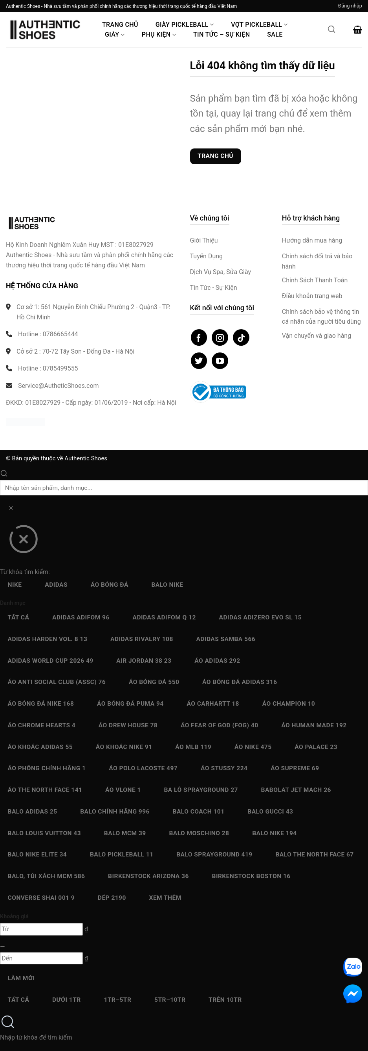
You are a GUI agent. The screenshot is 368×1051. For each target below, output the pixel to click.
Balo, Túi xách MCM (46, 876)
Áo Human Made (313, 725)
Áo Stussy (224, 768)
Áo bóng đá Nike (41, 703)
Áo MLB (193, 747)
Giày (114, 34)
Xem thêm (165, 897)
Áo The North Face (45, 789)
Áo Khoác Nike (124, 747)
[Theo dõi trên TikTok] (241, 337)
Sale (274, 34)
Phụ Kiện (159, 34)
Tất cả (18, 617)
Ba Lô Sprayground (201, 789)
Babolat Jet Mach (296, 789)
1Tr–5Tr (117, 999)
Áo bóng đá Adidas (239, 682)
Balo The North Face (314, 854)
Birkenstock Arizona (148, 876)
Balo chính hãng (115, 811)
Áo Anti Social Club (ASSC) (57, 682)
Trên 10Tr (225, 999)
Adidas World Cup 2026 (50, 660)
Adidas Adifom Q (164, 617)
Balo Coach (199, 811)
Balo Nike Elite (37, 854)
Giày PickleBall (185, 24)
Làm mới (21, 978)
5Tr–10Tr (169, 999)
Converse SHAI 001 (41, 897)
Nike (15, 584)
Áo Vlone (123, 789)
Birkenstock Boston (251, 876)
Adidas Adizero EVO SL (260, 617)
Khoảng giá (14, 916)
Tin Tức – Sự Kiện (221, 34)
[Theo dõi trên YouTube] (220, 360)
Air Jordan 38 (143, 660)
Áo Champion (288, 703)
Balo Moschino (199, 833)
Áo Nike (253, 747)
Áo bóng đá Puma (130, 703)
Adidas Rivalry (141, 639)
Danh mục (13, 603)
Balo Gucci (270, 811)
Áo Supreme (295, 768)
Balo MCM (125, 833)
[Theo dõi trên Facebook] (199, 337)
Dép (112, 897)
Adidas (56, 584)
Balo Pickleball (122, 854)
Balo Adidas (32, 811)
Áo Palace (316, 747)
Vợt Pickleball (259, 24)
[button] (350, 6)
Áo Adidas (217, 660)
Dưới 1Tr (66, 999)
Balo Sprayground (214, 854)
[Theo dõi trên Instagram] (220, 337)
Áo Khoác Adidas (40, 747)
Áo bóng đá (109, 584)
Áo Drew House (128, 725)
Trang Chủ (120, 24)
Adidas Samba (225, 639)
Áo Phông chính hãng (47, 768)
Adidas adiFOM (81, 617)
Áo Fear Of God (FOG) (219, 725)
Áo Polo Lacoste (143, 768)
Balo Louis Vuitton (44, 833)
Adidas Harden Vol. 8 (48, 639)
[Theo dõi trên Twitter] (199, 360)
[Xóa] (11, 509)
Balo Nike (167, 584)
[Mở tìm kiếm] (331, 31)
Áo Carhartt (213, 703)
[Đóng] (23, 542)
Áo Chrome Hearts (42, 725)
